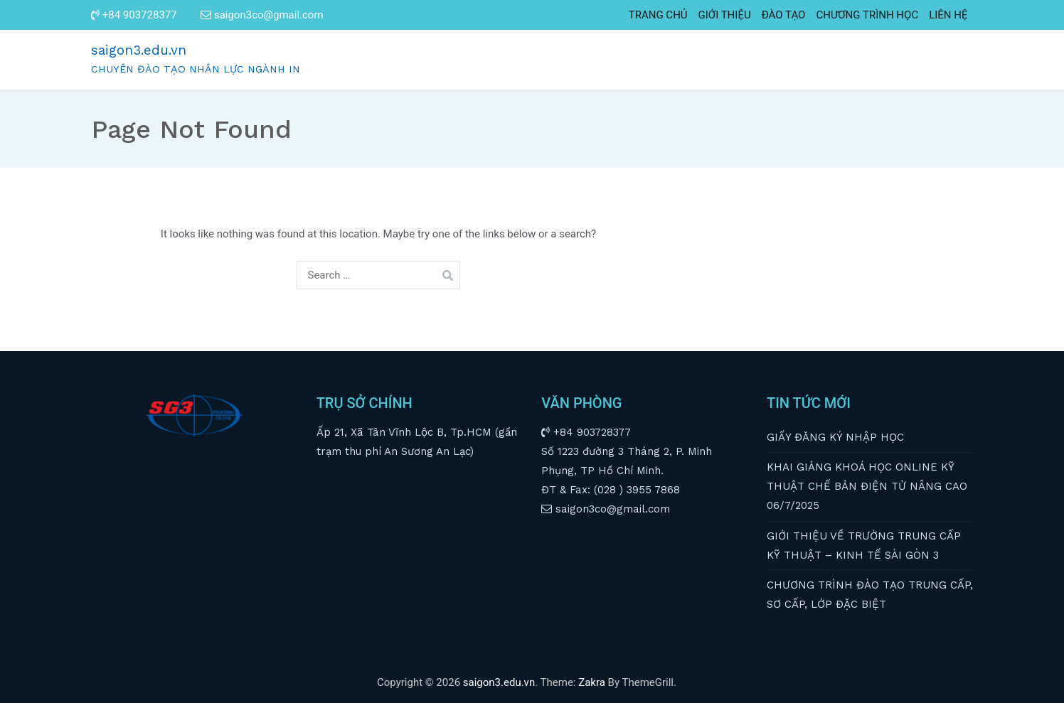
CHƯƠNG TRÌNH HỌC (867, 15)
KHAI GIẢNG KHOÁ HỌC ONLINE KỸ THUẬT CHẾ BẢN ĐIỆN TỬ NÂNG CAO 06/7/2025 (867, 486)
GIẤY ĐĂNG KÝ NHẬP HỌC (835, 437)
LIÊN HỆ (948, 15)
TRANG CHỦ (658, 15)
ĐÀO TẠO (784, 15)
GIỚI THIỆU (724, 15)
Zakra (591, 682)
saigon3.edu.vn (138, 50)
